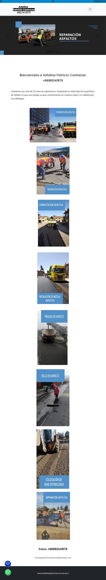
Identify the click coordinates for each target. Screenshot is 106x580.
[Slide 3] (57, 51)
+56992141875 (99, 1)
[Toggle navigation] (90, 9)
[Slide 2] (53, 51)
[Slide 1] (48, 51)
